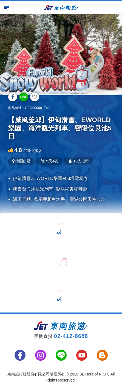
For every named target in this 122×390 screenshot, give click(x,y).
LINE (23, 97)
